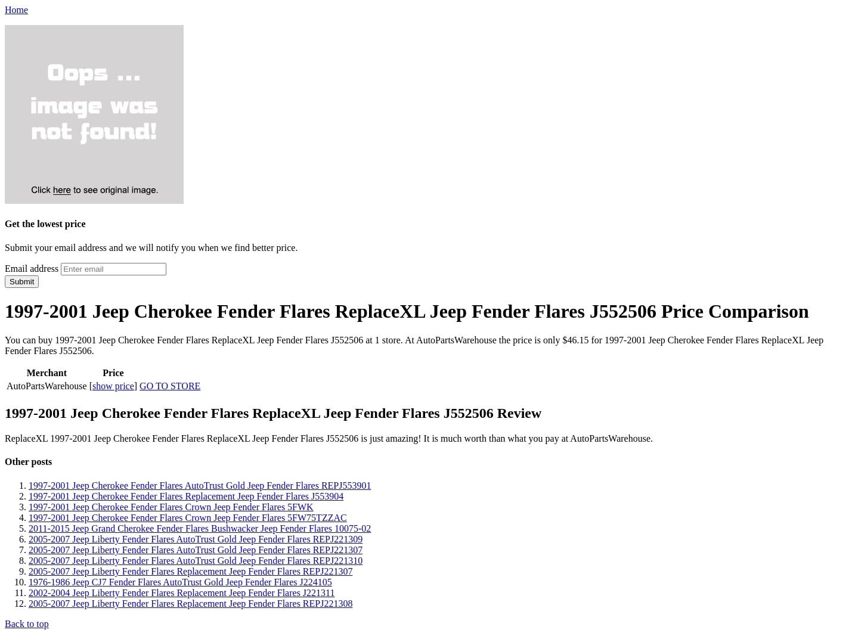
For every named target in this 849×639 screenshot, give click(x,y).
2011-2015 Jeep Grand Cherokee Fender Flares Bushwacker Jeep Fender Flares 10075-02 (200, 528)
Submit (22, 281)
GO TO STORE (170, 386)
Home (16, 10)
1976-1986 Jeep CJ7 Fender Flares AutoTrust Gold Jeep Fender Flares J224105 (180, 582)
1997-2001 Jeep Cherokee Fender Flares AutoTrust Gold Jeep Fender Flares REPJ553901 (200, 485)
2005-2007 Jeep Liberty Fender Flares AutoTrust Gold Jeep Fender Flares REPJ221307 (195, 550)
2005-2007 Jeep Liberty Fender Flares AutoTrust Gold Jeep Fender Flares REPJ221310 (195, 561)
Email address (31, 268)
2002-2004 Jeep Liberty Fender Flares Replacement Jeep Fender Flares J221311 (182, 593)
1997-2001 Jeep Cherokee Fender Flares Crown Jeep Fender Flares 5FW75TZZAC (188, 518)
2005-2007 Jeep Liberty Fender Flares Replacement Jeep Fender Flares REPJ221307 (190, 571)
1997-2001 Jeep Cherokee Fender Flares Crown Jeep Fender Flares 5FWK (171, 507)
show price (113, 386)
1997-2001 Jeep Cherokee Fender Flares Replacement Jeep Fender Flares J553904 (186, 496)
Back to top (27, 624)
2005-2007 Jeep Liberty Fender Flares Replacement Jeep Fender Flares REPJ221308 (190, 603)
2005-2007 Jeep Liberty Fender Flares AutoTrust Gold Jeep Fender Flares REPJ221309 (195, 539)
